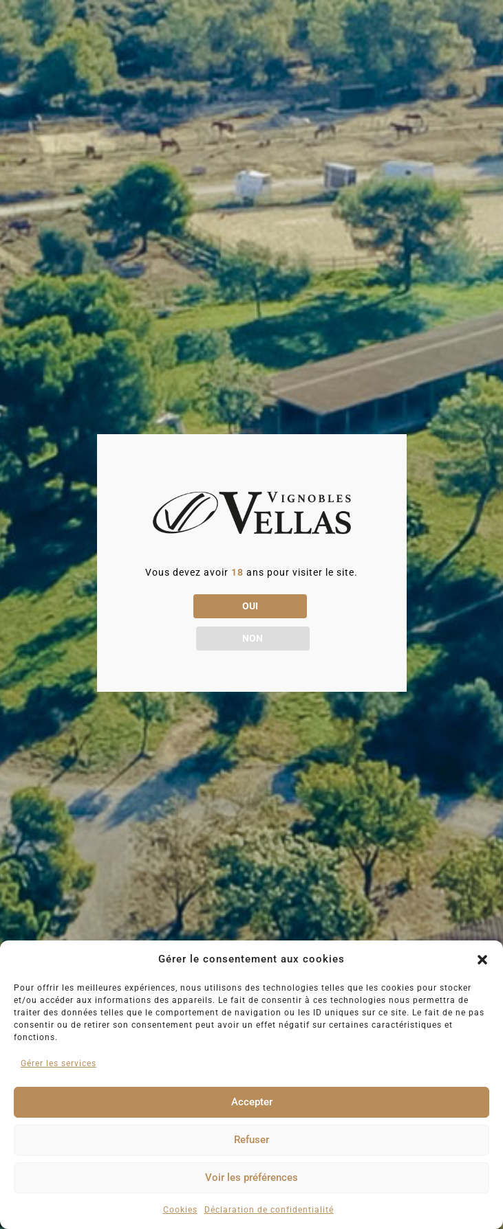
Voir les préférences (251, 1177)
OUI (194, 621)
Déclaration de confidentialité (269, 1210)
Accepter (251, 1102)
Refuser (251, 1140)
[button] (482, 960)
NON (309, 621)
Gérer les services (58, 1063)
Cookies (180, 1210)
